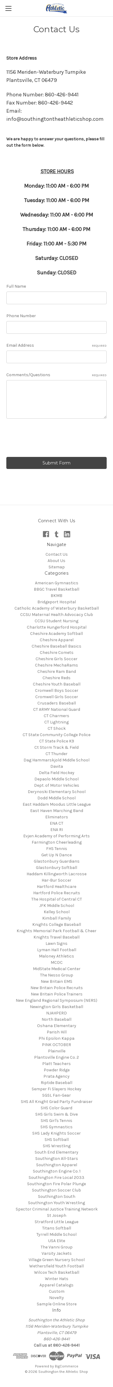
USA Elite (56, 1240)
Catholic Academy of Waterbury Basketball (56, 608)
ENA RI (56, 829)
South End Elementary (56, 1152)
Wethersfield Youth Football (56, 1266)
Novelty (56, 1297)
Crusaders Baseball (56, 703)
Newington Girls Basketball (56, 1006)
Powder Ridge (57, 1070)
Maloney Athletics (56, 956)
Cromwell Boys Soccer (56, 690)
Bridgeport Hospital (56, 601)
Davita (56, 766)
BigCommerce (66, 1366)
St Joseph (56, 1215)
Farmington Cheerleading (57, 842)
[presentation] (52, 439)
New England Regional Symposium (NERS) (56, 1000)
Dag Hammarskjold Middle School (56, 760)
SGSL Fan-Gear (56, 1095)
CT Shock (57, 728)
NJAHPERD (56, 1013)
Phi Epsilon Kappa (56, 1038)
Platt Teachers (56, 1063)
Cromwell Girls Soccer (56, 696)
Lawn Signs (56, 943)
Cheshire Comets (57, 652)
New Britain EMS (56, 981)
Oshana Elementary (56, 1025)
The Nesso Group (56, 975)
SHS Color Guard (56, 1108)
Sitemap (57, 567)
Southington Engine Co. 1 (56, 1171)
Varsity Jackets (57, 1253)
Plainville (56, 1051)
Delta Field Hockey (56, 772)
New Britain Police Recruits (56, 987)
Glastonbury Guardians (57, 861)
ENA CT (56, 823)
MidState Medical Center (56, 968)
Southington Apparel (56, 1164)
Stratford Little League (56, 1221)
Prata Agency (56, 1076)
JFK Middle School (56, 905)
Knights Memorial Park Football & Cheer (56, 930)
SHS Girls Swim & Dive (56, 1114)
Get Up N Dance (56, 855)
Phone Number (21, 315)
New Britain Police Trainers (57, 994)
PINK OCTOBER (56, 1044)
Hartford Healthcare (56, 886)
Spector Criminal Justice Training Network (57, 1209)
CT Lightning (56, 722)
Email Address (56, 345)
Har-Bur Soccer (56, 880)
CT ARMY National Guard (56, 709)
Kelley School (57, 911)
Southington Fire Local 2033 (56, 1177)
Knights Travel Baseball (56, 937)
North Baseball (56, 1019)
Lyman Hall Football (56, 949)
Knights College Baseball (56, 924)
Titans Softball (56, 1228)
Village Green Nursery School (57, 1259)
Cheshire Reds (56, 677)
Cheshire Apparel (57, 639)
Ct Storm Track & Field (56, 747)
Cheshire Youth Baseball (56, 684)
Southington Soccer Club (56, 1190)
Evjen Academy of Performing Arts (56, 836)
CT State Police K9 (56, 741)
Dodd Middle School (56, 798)
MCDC (57, 962)
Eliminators (56, 817)
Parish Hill (57, 1032)
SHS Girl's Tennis (56, 1120)
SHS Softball (57, 1139)
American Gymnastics (56, 583)
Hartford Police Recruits (56, 892)
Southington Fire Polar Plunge (56, 1183)
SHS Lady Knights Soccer (56, 1133)
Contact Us (57, 554)
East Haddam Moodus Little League (57, 804)
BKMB (56, 595)
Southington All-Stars (56, 1158)
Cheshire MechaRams (56, 665)
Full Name (16, 286)
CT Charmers (56, 715)
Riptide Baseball (56, 1082)
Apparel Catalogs (56, 1285)
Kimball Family (56, 918)
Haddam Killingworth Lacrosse (56, 873)
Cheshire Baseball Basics (56, 646)
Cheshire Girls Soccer (56, 658)
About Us (56, 560)
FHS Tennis (56, 848)
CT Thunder (56, 753)
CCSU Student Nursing (56, 620)
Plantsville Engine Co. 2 (56, 1057)
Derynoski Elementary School (57, 791)
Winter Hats (56, 1278)
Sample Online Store (57, 1304)
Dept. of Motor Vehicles (56, 785)
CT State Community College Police (56, 734)
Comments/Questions (56, 375)
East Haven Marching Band (56, 810)
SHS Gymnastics (56, 1126)
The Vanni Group (57, 1247)
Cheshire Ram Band (56, 671)
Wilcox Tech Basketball (56, 1272)
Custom (56, 1291)
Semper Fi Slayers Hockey (56, 1089)
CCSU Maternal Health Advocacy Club (56, 614)
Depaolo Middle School (56, 779)
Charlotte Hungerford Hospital (56, 627)
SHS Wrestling (57, 1145)
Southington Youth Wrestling (56, 1202)
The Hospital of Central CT (56, 899)
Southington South (56, 1196)
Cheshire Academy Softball (56, 633)
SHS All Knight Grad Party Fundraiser (57, 1101)
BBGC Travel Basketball (56, 589)
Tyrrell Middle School (56, 1234)
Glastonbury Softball (56, 867)
